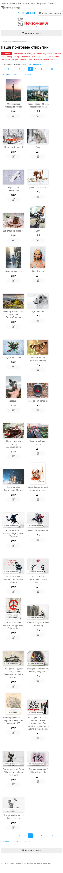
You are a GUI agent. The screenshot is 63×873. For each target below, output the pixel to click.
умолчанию (20, 64)
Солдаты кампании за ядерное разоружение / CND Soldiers (13, 625)
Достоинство (38, 311)
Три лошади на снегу (38, 187)
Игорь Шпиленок (22, 56)
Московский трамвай (13, 147)
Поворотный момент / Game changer (14, 816)
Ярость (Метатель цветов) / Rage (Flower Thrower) (13, 533)
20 (52, 69)
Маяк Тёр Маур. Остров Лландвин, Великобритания (13, 314)
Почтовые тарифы (11, 7)
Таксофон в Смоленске (38, 400)
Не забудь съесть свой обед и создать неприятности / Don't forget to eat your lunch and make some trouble (38, 723)
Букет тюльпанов (13, 357)
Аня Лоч (57, 53)
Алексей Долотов (44, 53)
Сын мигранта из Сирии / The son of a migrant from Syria (13, 772)
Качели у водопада (13, 271)
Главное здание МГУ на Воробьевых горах (38, 105)
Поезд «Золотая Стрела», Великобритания (13, 444)
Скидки (31, 3)
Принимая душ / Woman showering (38, 624)
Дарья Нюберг (7, 56)
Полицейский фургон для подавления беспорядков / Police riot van (13, 672)
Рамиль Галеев (26, 59)
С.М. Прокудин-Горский (44, 59)
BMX (38, 230)
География (41, 3)
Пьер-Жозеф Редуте (9, 59)
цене (29, 64)
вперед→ (28, 74)
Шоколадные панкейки (13, 230)
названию (37, 64)
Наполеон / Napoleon (38, 530)
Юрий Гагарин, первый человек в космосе (38, 488)
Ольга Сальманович (50, 56)
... (46, 69)
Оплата (13, 3)
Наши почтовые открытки (19, 41)
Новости (4, 3)
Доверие (14, 400)
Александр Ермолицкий (24, 53)
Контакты (52, 3)
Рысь (38, 147)
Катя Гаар (36, 56)
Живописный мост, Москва (38, 442)
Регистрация (23, 12)
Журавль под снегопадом (13, 189)
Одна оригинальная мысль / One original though (13, 579)
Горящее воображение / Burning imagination (38, 670)
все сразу (6, 74)
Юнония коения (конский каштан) (38, 359)
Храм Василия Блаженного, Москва (13, 488)
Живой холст (38, 271)
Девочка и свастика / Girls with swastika (38, 770)
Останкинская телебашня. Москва (13, 105)
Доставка (22, 3)
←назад (17, 74)
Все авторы (6, 53)
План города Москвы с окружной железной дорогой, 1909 (13, 720)
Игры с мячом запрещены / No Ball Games (38, 579)
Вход (32, 12)
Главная (4, 41)
